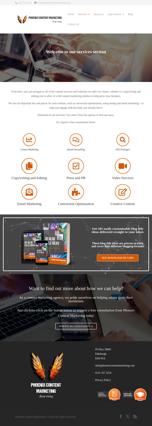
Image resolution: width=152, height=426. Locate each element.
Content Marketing (29, 149)
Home (71, 14)
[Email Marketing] (29, 192)
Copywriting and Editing (29, 178)
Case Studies (114, 14)
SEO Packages (123, 149)
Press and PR (76, 178)
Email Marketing (29, 204)
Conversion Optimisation (76, 204)
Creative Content (123, 204)
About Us (99, 14)
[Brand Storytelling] (76, 139)
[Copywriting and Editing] (29, 166)
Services (82, 14)
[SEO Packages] (122, 139)
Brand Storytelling (76, 149)
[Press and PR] (76, 166)
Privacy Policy (103, 380)
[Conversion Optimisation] (76, 192)
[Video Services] (123, 166)
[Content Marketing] (29, 139)
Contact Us (73, 24)
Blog (130, 14)
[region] (76, 52)
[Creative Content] (123, 192)
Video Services (122, 178)
